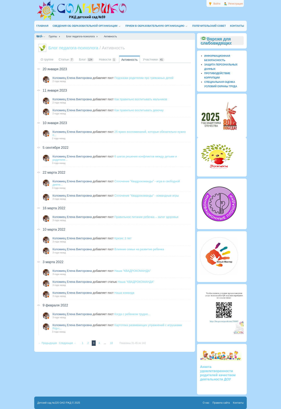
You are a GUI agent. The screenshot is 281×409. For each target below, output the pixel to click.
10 (112, 343)
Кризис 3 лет (122, 238)
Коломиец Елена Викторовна (72, 78)
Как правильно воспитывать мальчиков (140, 99)
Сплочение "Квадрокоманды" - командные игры (146, 195)
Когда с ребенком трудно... (132, 314)
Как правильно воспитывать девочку (139, 110)
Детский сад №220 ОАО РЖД (54, 402)
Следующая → (68, 343)
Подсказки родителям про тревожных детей (143, 78)
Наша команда (124, 292)
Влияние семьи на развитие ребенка (139, 249)
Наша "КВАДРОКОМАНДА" (132, 270)
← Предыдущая (47, 343)
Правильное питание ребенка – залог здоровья (146, 217)
